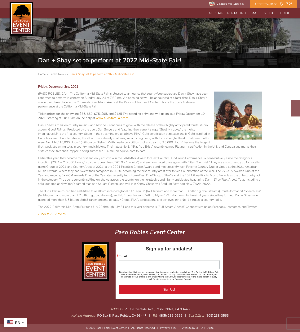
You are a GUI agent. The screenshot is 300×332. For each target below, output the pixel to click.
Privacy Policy (168, 328)
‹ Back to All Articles (52, 214)
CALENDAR (214, 13)
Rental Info (237, 13)
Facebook (295, 104)
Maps (256, 13)
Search (295, 13)
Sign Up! (169, 289)
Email (123, 256)
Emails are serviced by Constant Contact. (172, 279)
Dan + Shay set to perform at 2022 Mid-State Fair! (101, 74)
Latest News (58, 74)
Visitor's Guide (277, 13)
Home (42, 74)
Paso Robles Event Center (21, 19)
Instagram (295, 111)
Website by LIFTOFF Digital (198, 328)
